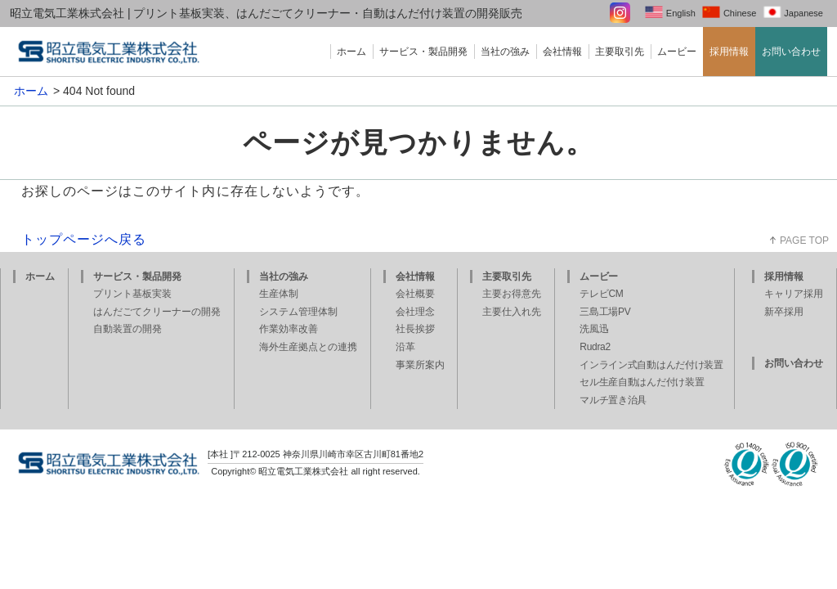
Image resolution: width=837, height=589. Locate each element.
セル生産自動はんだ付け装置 (642, 382)
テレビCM (601, 293)
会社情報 (562, 51)
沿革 (405, 347)
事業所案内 (420, 365)
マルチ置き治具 (613, 400)
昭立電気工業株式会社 (303, 471)
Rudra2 (595, 347)
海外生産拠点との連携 (308, 347)
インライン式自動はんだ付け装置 (651, 365)
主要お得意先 (511, 293)
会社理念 (415, 311)
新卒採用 (783, 311)
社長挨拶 (415, 329)
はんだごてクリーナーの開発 (157, 311)
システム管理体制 (298, 311)
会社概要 (415, 293)
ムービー (676, 51)
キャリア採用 (793, 293)
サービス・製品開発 (423, 51)
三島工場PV (605, 311)
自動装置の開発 (127, 329)
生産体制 (278, 293)
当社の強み (505, 51)
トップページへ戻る (84, 239)
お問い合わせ (791, 51)
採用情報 (729, 51)
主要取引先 (619, 51)
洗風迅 (594, 329)
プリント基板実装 (132, 293)
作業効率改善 (288, 329)
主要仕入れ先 (511, 311)
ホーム (351, 51)
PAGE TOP (804, 240)
